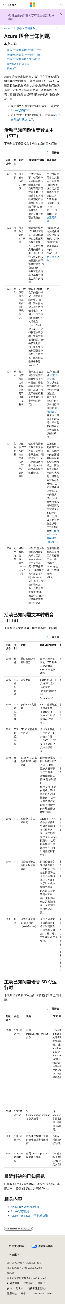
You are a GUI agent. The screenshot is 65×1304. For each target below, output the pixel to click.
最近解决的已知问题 (18, 63)
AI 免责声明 (13, 1283)
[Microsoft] (32, 4)
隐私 (9, 1273)
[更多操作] (58, 28)
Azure (7, 28)
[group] (32, 381)
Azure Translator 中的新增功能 (29, 1215)
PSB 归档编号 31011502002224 (23, 1267)
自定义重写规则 (52, 217)
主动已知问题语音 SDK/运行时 (23, 59)
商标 (23, 1293)
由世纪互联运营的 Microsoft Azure (25, 1278)
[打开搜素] (61, 5)
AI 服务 (18, 28)
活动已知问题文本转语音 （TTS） (25, 54)
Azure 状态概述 (20, 1211)
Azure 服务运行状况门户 (26, 1206)
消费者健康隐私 (36, 1288)
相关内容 (12, 68)
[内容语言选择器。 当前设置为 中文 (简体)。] (16, 1246)
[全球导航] (3, 5)
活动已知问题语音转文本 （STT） (25, 50)
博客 (40, 1283)
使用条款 (12, 1293)
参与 (9, 1288)
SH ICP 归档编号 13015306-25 (23, 1262)
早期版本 (28, 1283)
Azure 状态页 (19, 110)
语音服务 (30, 28)
